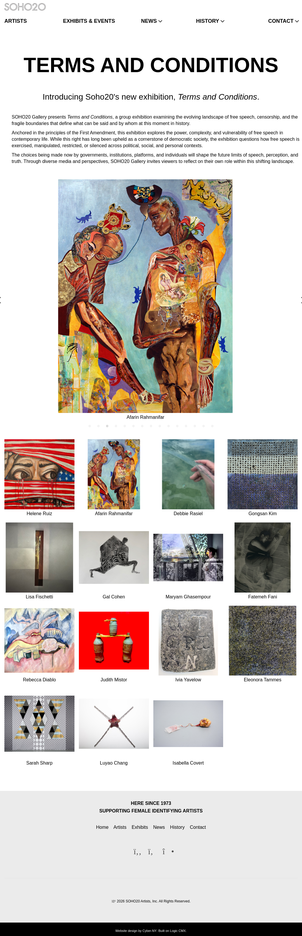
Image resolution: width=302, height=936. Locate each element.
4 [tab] (116, 426)
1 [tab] (90, 426)
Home (102, 827)
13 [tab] (195, 426)
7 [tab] (142, 426)
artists (15, 21)
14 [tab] (203, 426)
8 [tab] (151, 426)
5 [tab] (125, 426)
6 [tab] (133, 426)
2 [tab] (98, 426)
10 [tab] (168, 426)
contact (281, 21)
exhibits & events (89, 21)
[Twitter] (283, 4)
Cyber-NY (150, 930)
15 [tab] (212, 426)
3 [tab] (107, 426)
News (159, 827)
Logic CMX (178, 930)
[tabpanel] (151, 300)
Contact (198, 827)
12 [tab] (186, 426)
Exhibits (140, 827)
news (149, 21)
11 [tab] (177, 426)
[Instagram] (292, 4)
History (177, 827)
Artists (120, 827)
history (207, 21)
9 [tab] (160, 426)
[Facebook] (273, 4)
